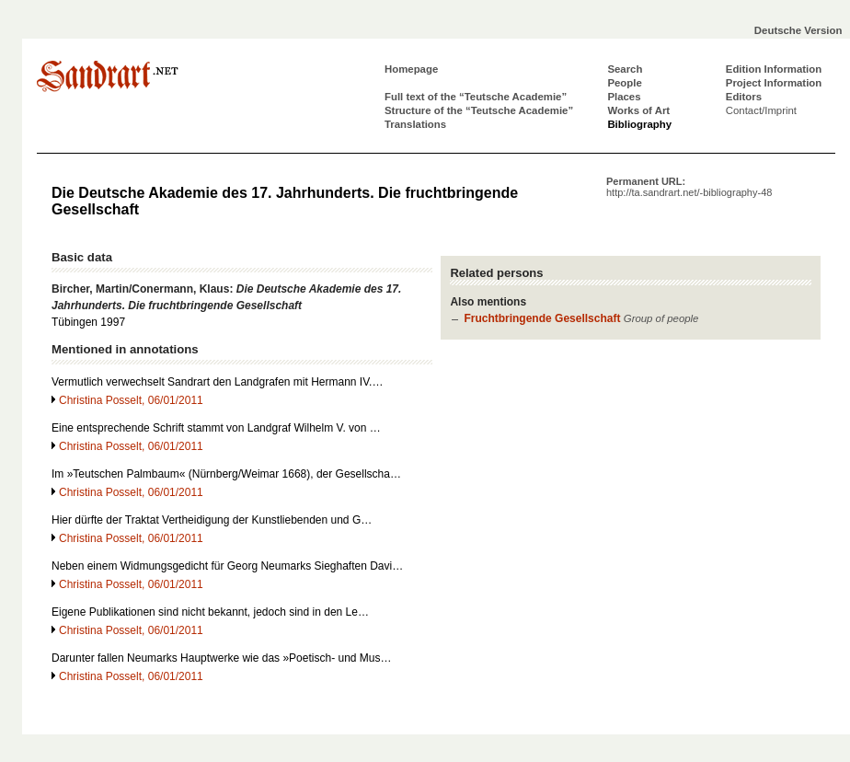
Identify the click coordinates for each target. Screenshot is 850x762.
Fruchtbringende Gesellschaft (542, 318)
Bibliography (639, 124)
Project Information (773, 82)
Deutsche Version (798, 30)
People (624, 82)
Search (624, 69)
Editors (744, 96)
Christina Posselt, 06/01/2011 (131, 400)
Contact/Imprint (761, 110)
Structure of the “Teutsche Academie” (479, 110)
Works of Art (638, 110)
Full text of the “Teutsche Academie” (476, 96)
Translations (415, 124)
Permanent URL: (689, 187)
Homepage (411, 69)
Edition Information (773, 69)
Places (623, 96)
